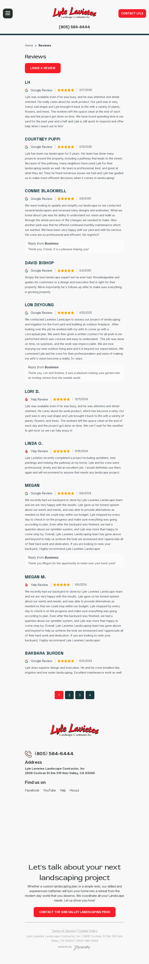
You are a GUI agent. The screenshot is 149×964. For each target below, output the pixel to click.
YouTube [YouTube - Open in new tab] (49, 790)
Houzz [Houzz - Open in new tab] (74, 790)
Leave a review (42, 68)
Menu (8, 13)
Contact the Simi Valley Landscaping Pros (74, 912)
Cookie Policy (88, 931)
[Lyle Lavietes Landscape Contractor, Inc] (74, 13)
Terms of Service (64, 931)
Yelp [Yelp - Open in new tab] (63, 790)
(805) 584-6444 (74, 26)
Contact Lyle (132, 13)
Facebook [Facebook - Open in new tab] (32, 790)
